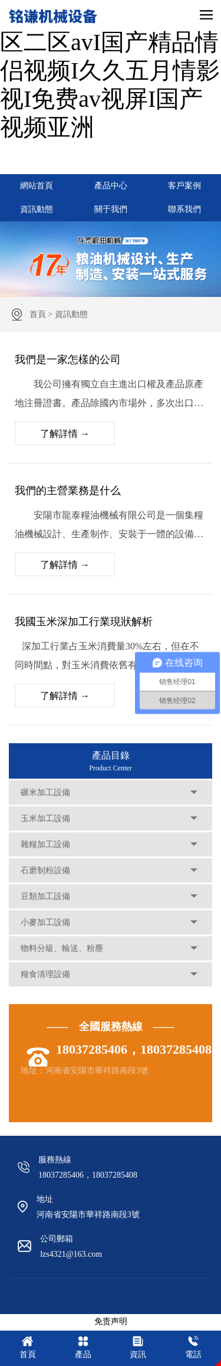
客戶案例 (184, 185)
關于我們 (110, 209)
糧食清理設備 (45, 974)
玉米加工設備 (45, 818)
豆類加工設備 (45, 896)
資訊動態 (36, 209)
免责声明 (110, 1321)
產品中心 (110, 185)
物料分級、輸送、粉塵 (62, 948)
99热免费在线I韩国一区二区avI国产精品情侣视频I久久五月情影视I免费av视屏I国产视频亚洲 (110, 70)
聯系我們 (184, 209)
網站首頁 (36, 185)
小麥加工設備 (45, 922)
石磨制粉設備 (45, 870)
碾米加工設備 (45, 792)
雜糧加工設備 (45, 844)
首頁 (37, 314)
